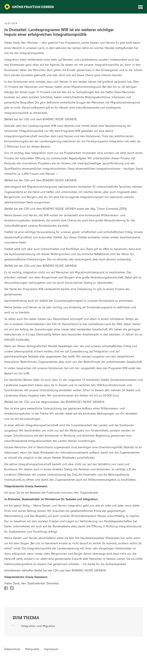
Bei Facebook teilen (6, 588)
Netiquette (32, 649)
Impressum (51, 649)
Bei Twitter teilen (12, 588)
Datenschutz (12, 649)
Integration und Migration (38, 626)
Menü (140, 7)
